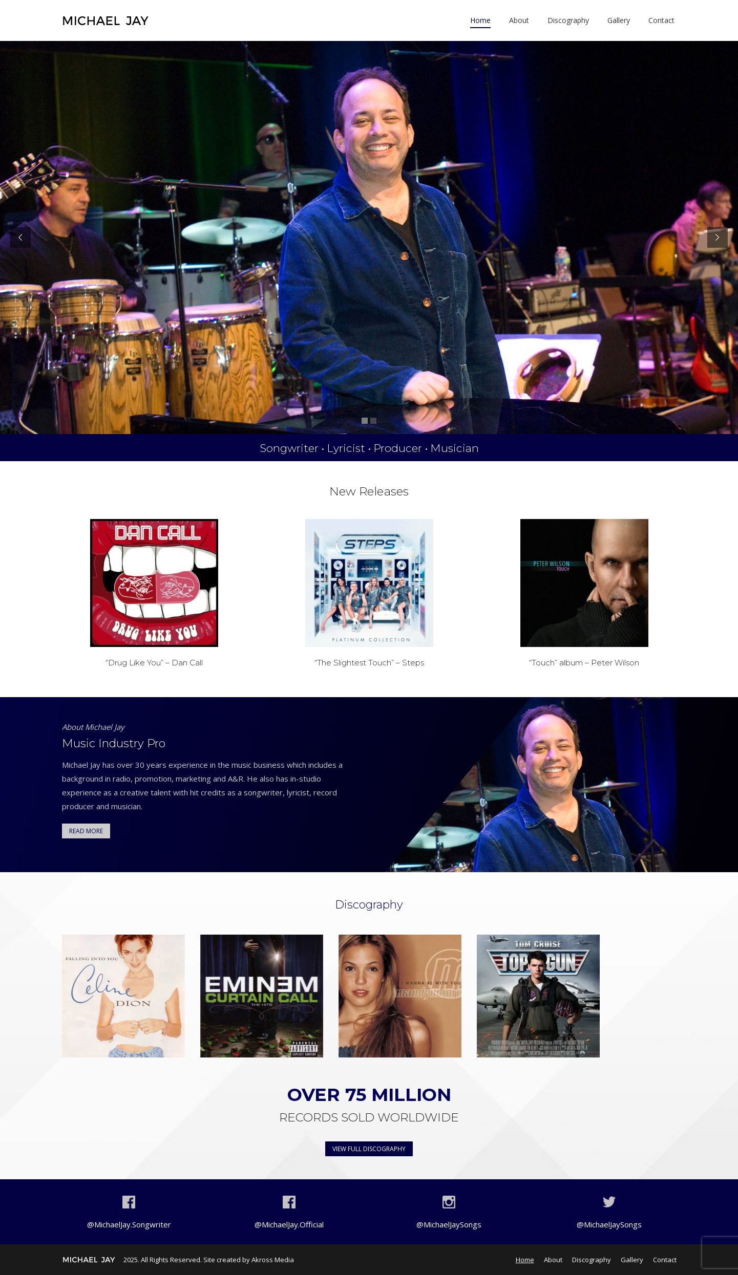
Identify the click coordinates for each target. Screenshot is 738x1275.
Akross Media (272, 1259)
